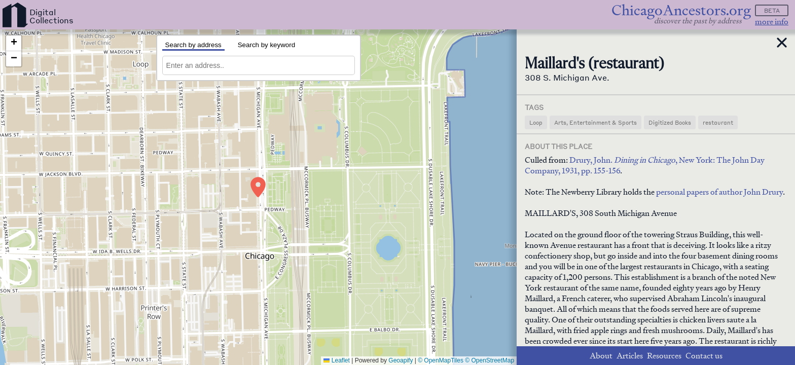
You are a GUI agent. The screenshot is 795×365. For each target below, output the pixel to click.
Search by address (193, 45)
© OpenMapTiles (440, 360)
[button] (258, 187)
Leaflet (336, 360)
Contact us (703, 355)
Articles (630, 355)
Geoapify (400, 360)
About (601, 355)
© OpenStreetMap (489, 360)
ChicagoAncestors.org (681, 10)
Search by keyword (266, 45)
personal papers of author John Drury (719, 192)
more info (771, 21)
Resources (664, 355)
